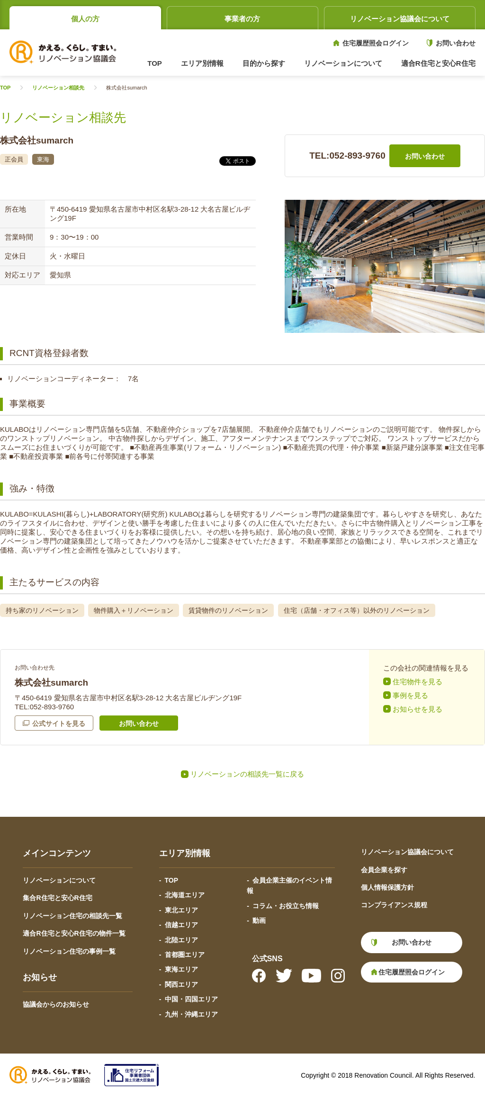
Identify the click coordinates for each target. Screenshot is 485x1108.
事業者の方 (242, 19)
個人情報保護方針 (387, 887)
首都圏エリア (185, 954)
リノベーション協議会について (399, 19)
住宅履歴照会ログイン (375, 43)
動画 (259, 920)
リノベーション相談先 (58, 87)
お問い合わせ (456, 43)
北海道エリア (185, 895)
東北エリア (181, 910)
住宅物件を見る (417, 682)
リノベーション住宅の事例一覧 (69, 951)
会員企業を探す (384, 870)
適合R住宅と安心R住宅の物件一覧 (74, 933)
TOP (154, 63)
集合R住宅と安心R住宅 (57, 898)
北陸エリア (181, 940)
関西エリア (181, 984)
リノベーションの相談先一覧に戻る (247, 774)
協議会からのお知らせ (56, 1004)
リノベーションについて (59, 880)
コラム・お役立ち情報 (285, 906)
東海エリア (181, 969)
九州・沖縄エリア (191, 1014)
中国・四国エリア (191, 999)
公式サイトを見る (58, 723)
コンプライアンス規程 (394, 905)
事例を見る (410, 695)
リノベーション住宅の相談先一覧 (72, 916)
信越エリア (181, 925)
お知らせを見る (417, 709)
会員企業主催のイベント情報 (289, 885)
